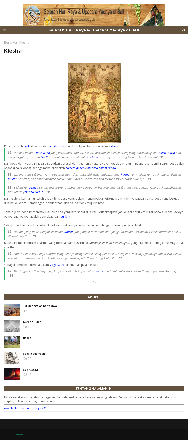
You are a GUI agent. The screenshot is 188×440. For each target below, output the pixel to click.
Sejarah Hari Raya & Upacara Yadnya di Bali (94, 30)
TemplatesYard (19, 434)
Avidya (33, 187)
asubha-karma (33, 192)
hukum (12, 179)
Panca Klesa (42, 153)
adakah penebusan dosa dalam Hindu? (91, 168)
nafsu (162, 153)
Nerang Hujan (32, 322)
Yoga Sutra (57, 265)
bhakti (68, 232)
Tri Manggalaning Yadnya (40, 306)
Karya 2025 (41, 408)
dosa (114, 146)
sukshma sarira (96, 157)
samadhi (97, 271)
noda (27, 146)
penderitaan (57, 146)
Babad (27, 338)
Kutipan (25, 408)
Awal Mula (10, 408)
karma (125, 174)
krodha (45, 157)
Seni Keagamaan (34, 353)
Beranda (10, 42)
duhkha (65, 216)
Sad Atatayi (30, 369)
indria (171, 153)
